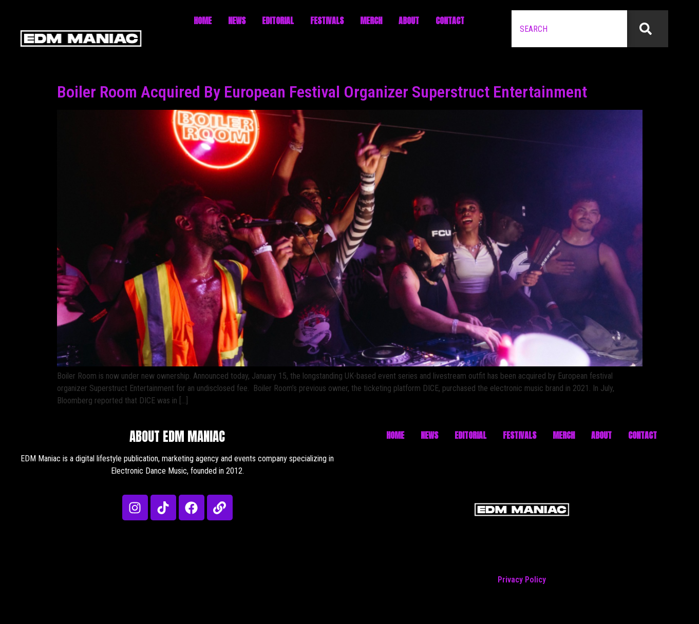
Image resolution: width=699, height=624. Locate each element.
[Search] (647, 28)
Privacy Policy (522, 579)
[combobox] (569, 28)
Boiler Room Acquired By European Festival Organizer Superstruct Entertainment (322, 92)
